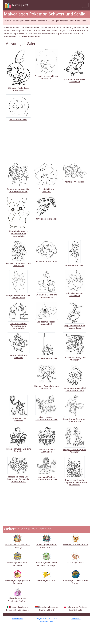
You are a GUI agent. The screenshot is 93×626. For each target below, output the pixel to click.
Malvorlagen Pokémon (35, 20)
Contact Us (75, 618)
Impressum (17, 618)
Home (6, 20)
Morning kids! (16, 5)
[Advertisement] (46, 141)
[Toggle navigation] (85, 5)
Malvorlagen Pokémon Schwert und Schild (67, 20)
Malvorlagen (17, 20)
